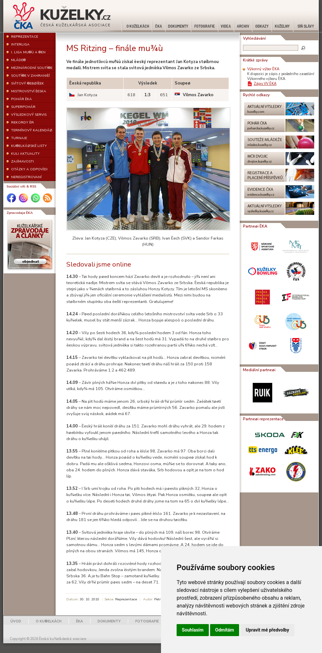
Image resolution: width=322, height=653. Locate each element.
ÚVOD (15, 621)
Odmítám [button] (224, 630)
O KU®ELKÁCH (48, 621)
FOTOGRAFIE (147, 621)
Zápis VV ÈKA (265, 83)
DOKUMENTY (109, 621)
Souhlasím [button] (193, 630)
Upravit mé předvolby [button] (267, 630)
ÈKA (79, 621)
